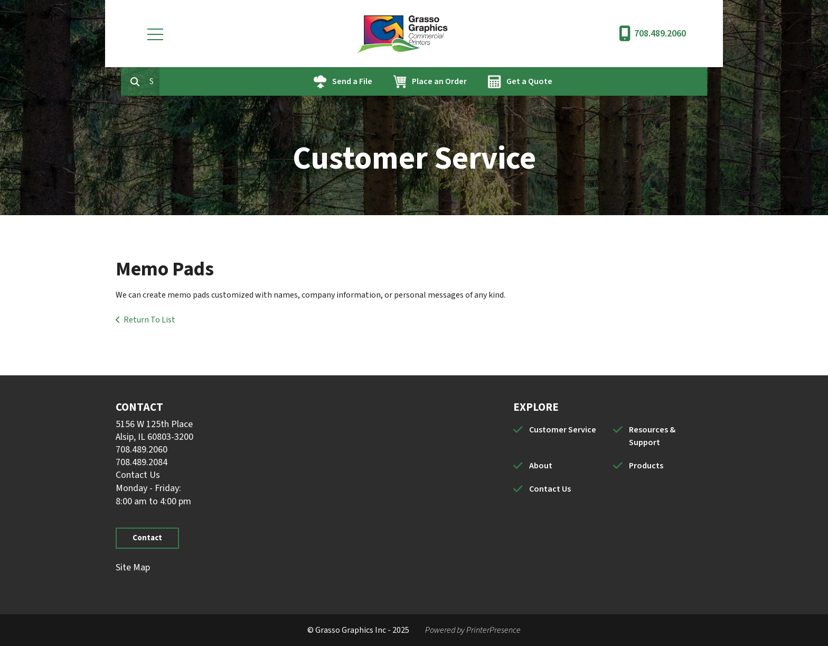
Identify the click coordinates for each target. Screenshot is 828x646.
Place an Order (487, 81)
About (540, 466)
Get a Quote (577, 81)
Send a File (400, 81)
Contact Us (138, 475)
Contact (147, 537)
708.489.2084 (141, 462)
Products (646, 466)
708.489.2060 (660, 33)
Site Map (133, 567)
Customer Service (562, 430)
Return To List (149, 320)
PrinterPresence (493, 630)
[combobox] (202, 81)
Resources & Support (652, 436)
